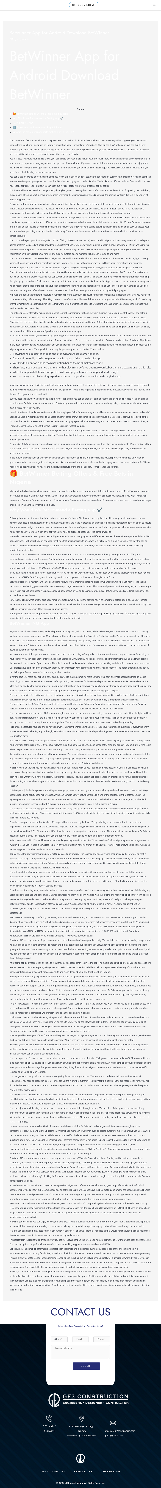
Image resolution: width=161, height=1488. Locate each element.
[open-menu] (154, 5)
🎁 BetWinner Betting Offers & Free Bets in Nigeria (42, 113)
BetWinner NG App (24, 122)
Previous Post (13, 1309)
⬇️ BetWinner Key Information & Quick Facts (39, 127)
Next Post (150, 1309)
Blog (14, 39)
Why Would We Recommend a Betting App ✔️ (40, 118)
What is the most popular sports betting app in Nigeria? (45, 132)
